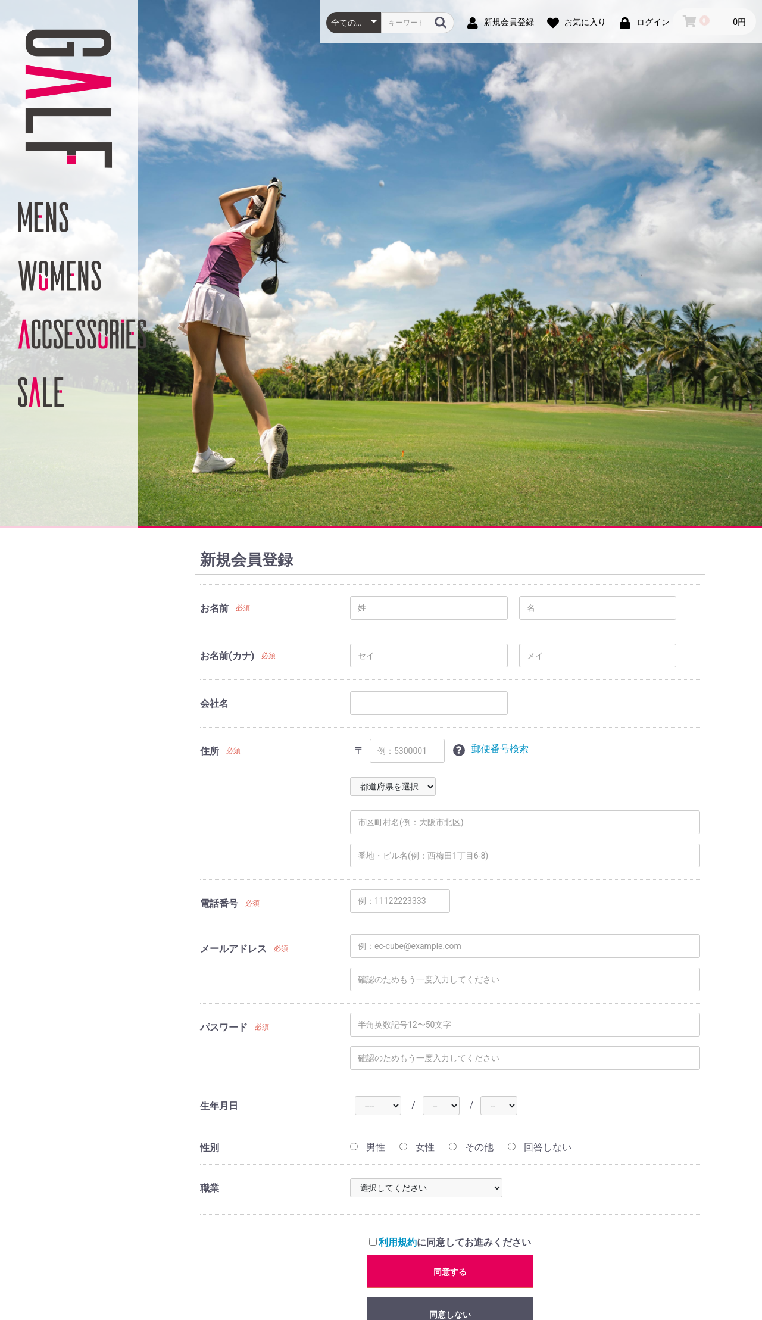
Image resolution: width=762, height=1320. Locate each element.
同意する (450, 1272)
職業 (209, 1188)
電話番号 (219, 903)
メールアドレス (233, 948)
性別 (209, 1147)
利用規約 (398, 1242)
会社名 (214, 703)
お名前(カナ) (227, 655)
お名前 (214, 608)
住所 (209, 751)
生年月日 (219, 1106)
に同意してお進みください (450, 1242)
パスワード (224, 1027)
